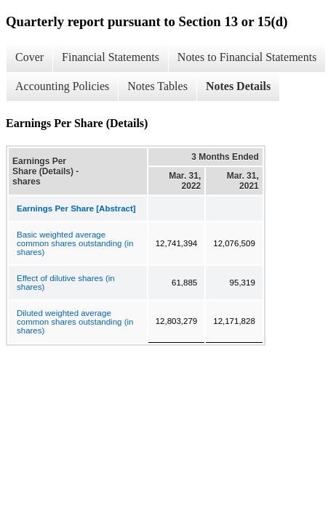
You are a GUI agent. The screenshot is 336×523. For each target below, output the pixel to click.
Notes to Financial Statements (247, 57)
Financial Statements (110, 57)
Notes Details (238, 86)
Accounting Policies (62, 86)
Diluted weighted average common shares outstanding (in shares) (75, 322)
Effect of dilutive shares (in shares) (66, 282)
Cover (29, 57)
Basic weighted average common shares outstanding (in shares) (75, 243)
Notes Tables (157, 86)
